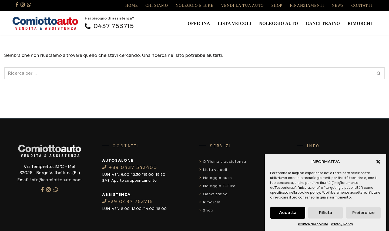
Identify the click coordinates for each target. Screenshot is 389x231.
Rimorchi (360, 23)
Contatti (361, 5)
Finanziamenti (307, 5)
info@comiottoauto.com (56, 179)
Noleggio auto (278, 23)
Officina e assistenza (222, 161)
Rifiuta (325, 212)
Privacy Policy (342, 224)
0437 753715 (109, 26)
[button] (378, 161)
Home (131, 5)
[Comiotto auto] (45, 23)
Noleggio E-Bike (194, 5)
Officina (199, 23)
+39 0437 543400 (129, 167)
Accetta (287, 212)
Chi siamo (156, 5)
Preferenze (363, 212)
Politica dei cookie (313, 224)
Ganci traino (323, 23)
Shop (277, 5)
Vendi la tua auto (242, 5)
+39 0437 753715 (127, 201)
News (338, 5)
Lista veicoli (235, 23)
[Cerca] (188, 73)
